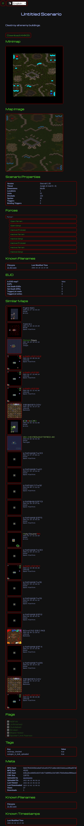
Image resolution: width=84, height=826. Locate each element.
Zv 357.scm (12, 268)
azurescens (27, 778)
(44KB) (18, 35)
